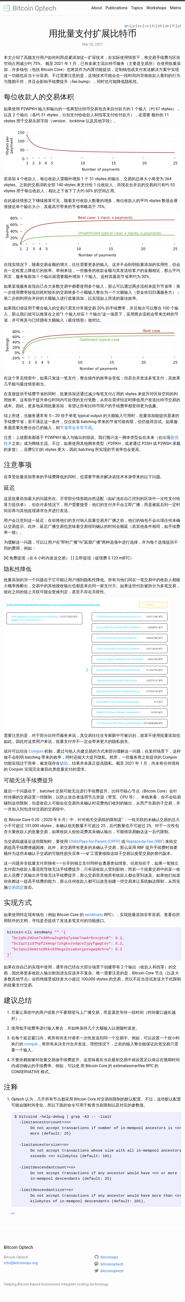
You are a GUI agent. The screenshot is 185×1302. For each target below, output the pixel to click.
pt (179, 26)
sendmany (94, 914)
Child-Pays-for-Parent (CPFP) (94, 841)
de (167, 26)
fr (173, 26)
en (126, 26)
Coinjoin (36, 751)
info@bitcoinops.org (21, 1263)
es (140, 26)
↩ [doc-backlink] (13, 1213)
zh (160, 26)
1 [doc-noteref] (123, 818)
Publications (117, 8)
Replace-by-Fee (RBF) (145, 841)
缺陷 (64, 763)
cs (147, 26)
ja (133, 26)
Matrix (175, 8)
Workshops (156, 8)
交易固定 (16, 887)
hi (153, 26)
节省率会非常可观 (76, 427)
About (96, 8)
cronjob (31, 1044)
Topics (137, 8)
